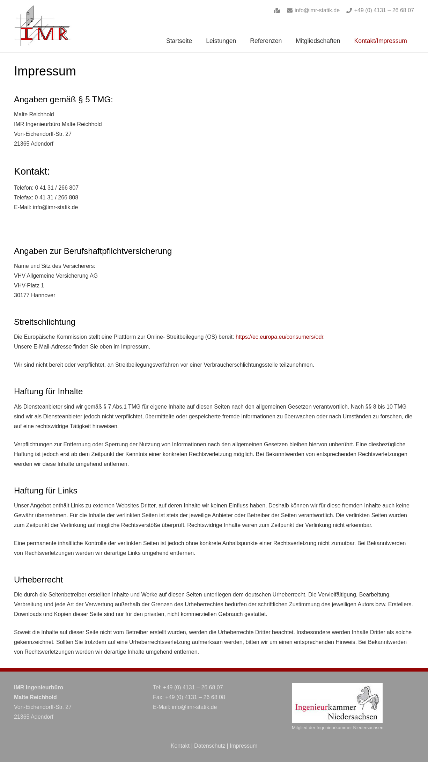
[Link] (277, 10)
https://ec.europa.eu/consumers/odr (279, 337)
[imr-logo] (43, 26)
